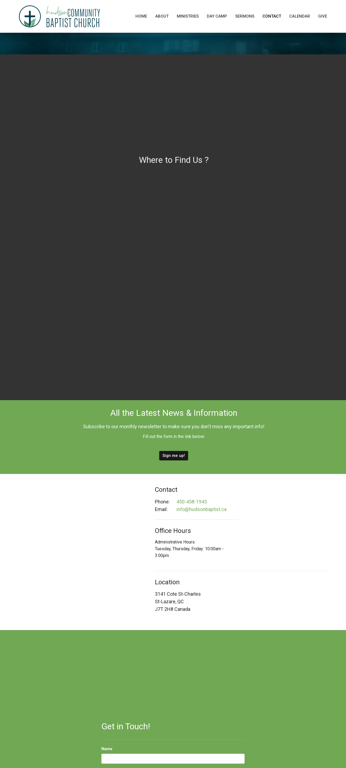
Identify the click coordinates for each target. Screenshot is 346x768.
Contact (271, 16)
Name (106, 748)
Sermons (244, 16)
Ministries (188, 16)
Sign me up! (173, 455)
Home (141, 16)
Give (322, 16)
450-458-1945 (192, 502)
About (162, 16)
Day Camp (217, 16)
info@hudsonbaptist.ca (202, 509)
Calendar (299, 16)
